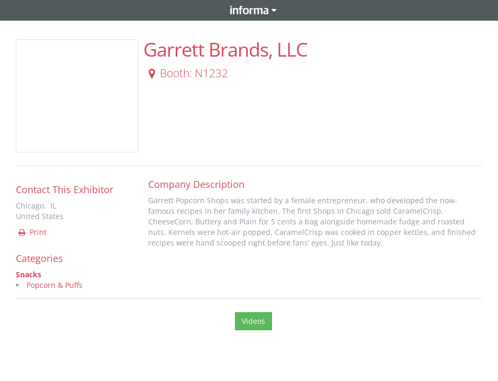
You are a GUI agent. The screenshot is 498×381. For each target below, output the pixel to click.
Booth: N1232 (186, 73)
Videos (253, 321)
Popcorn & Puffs (54, 285)
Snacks (28, 274)
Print (32, 232)
